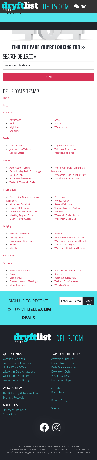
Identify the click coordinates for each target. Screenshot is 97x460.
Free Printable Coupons (17, 363)
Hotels (13, 244)
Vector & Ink (55, 452)
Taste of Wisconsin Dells (22, 182)
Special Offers (17, 152)
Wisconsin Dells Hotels (16, 375)
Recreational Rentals (65, 277)
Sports (57, 123)
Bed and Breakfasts (20, 233)
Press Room (60, 197)
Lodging (7, 226)
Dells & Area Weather (64, 367)
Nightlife (14, 127)
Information (9, 189)
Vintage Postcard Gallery (67, 208)
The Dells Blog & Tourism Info (20, 393)
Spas (56, 119)
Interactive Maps (61, 380)
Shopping (15, 130)
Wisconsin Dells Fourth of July (69, 175)
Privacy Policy (61, 200)
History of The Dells (14, 410)
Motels (13, 248)
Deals (6, 138)
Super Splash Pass (64, 145)
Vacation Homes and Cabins (69, 237)
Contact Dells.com (19, 208)
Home (6, 97)
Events (6, 160)
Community (16, 277)
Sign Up (89, 302)
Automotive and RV (20, 270)
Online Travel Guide (63, 363)
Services (7, 263)
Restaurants (9, 255)
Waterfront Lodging (64, 244)
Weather (59, 211)
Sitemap (56, 408)
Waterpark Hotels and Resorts (70, 248)
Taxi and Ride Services (66, 281)
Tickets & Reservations (66, 149)
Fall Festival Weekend (21, 178)
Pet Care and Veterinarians (68, 270)
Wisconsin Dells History (66, 215)
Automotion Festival (20, 167)
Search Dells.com (63, 204)
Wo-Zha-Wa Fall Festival (66, 178)
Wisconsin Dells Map (65, 218)
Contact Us (9, 414)
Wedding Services (63, 285)
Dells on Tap (16, 175)
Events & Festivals (13, 397)
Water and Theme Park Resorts (70, 241)
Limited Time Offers (14, 367)
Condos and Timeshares (22, 241)
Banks (13, 274)
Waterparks (60, 127)
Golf (12, 123)
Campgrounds (17, 237)
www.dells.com (83, 449)
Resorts (58, 233)
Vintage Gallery (60, 375)
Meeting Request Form (22, 215)
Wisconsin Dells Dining (16, 380)
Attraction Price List (20, 204)
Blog (80, 6)
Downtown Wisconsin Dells (24, 211)
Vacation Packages (64, 152)
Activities (7, 112)
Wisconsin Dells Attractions (19, 371)
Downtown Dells (61, 371)
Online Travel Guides (21, 218)
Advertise (56, 388)
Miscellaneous (17, 285)
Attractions (15, 119)
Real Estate (60, 274)
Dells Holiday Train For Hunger (26, 171)
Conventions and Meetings (24, 281)
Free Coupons (17, 145)
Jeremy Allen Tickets (20, 149)
